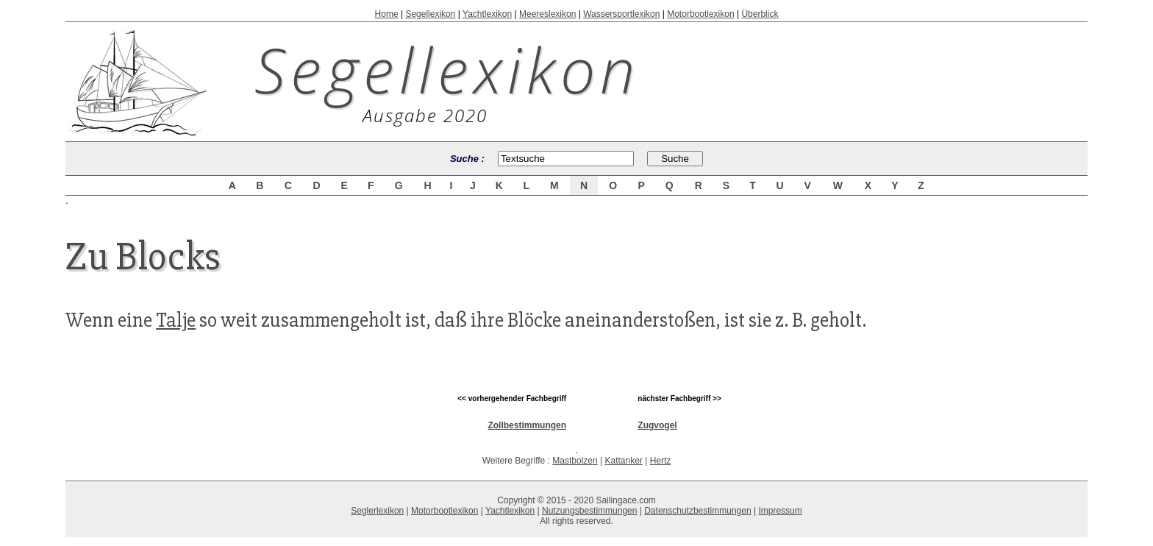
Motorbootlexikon (700, 14)
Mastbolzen (574, 460)
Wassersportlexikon (621, 14)
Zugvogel (657, 425)
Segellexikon (430, 14)
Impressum (780, 511)
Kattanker (623, 460)
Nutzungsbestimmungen (589, 511)
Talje (176, 320)
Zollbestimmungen (527, 425)
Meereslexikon (547, 14)
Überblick (759, 14)
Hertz (660, 460)
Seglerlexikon (377, 511)
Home (387, 14)
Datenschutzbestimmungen (697, 511)
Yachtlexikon (487, 14)
